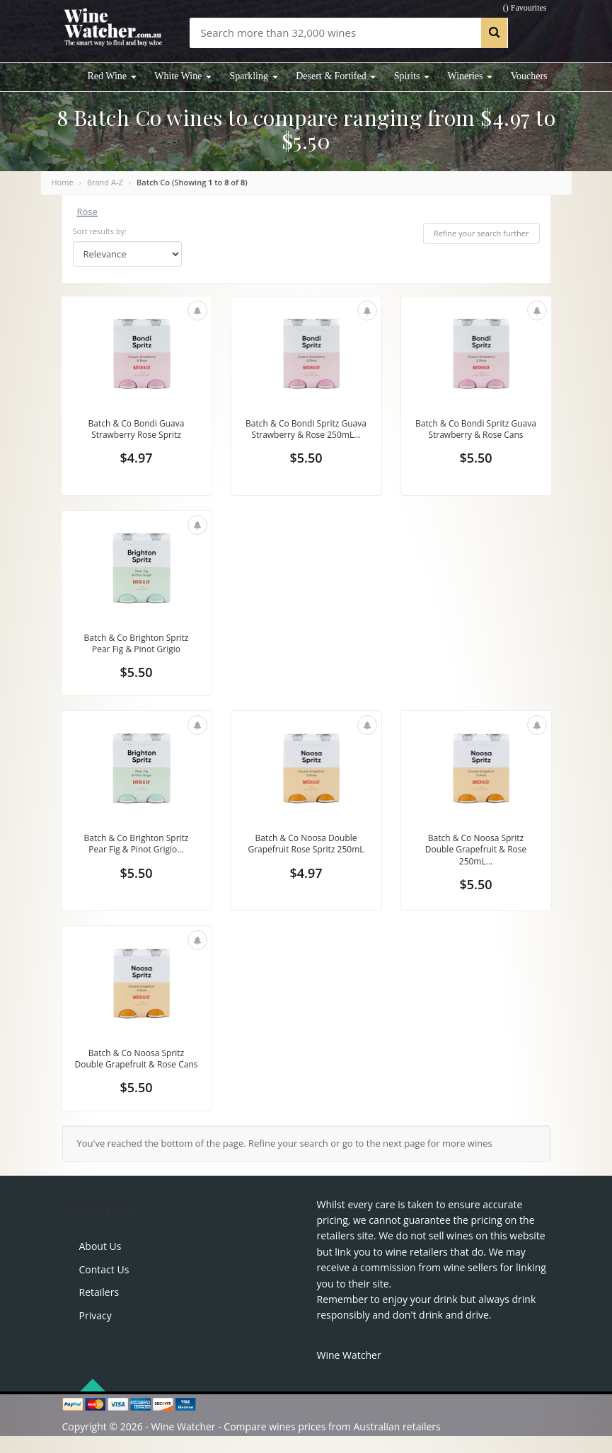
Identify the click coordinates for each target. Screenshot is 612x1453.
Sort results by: (100, 231)
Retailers (99, 1309)
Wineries (470, 76)
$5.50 (305, 471)
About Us (100, 1263)
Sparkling (254, 76)
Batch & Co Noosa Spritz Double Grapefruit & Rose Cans (136, 1068)
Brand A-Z (105, 182)
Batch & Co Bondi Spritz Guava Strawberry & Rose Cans (475, 436)
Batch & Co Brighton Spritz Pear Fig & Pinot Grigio (135, 644)
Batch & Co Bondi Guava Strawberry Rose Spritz (136, 430)
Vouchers (529, 76)
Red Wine (112, 76)
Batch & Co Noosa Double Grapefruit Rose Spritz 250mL (305, 853)
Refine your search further (481, 233)
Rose (87, 211)
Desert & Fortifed (336, 76)
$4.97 (136, 460)
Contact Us (104, 1286)
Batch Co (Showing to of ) (192, 182)
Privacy (95, 1331)
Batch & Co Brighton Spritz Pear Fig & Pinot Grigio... (135, 847)
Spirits (411, 76)
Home (63, 182)
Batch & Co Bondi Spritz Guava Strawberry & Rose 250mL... (305, 436)
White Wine (183, 76)
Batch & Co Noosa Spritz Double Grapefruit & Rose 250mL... (476, 853)
